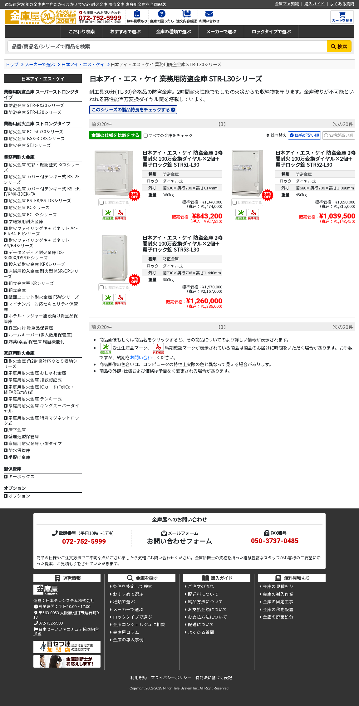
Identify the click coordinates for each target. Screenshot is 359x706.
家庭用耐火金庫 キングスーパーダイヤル (41, 408)
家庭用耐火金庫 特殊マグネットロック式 (41, 420)
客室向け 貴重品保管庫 (30, 328)
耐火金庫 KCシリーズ (29, 207)
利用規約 (138, 677)
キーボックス (21, 476)
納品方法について (205, 601)
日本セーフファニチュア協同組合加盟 (66, 631)
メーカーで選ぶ (221, 31)
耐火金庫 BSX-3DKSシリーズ (36, 138)
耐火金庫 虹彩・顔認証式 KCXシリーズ (42, 167)
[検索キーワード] (167, 46)
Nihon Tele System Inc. (181, 688)
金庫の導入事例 (128, 639)
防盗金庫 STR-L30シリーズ (34, 112)
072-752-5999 (84, 541)
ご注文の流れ (201, 586)
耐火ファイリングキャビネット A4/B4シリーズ (37, 242)
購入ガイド (314, 4)
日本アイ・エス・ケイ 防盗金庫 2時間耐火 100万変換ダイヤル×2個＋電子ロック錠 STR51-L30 (182, 158)
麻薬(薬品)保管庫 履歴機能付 (36, 341)
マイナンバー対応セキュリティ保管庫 (41, 306)
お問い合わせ (143, 357)
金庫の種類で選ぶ (173, 31)
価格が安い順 (307, 135)
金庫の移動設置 (278, 609)
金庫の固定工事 (278, 601)
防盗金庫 (171, 174)
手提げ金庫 (19, 457)
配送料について (203, 594)
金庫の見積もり (278, 586)
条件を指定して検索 (132, 586)
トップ (11, 64)
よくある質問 (342, 4)
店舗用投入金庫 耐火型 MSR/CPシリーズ (41, 273)
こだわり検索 (81, 31)
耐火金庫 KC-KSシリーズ (32, 214)
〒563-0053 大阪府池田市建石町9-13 (66, 615)
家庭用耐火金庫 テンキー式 (35, 398)
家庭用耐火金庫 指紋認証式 (35, 379)
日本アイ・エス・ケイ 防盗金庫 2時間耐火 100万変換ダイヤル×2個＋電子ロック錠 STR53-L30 (182, 243)
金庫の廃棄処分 (278, 617)
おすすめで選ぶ (125, 31)
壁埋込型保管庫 (23, 436)
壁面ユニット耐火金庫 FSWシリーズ (43, 297)
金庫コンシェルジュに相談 (139, 624)
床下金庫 (17, 429)
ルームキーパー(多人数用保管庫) (40, 334)
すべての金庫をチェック (171, 135)
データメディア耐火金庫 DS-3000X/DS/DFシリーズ (34, 255)
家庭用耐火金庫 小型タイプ (35, 443)
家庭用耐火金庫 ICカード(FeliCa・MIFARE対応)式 (39, 389)
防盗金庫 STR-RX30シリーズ (36, 105)
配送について (201, 624)
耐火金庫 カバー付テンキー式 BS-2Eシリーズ (42, 179)
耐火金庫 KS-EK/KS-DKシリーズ (39, 200)
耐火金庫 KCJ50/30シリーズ (35, 131)
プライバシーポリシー (171, 677)
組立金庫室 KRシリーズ (31, 283)
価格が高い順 (341, 135)
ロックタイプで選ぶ (271, 31)
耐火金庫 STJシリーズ (29, 145)
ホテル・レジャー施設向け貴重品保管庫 (41, 318)
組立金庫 (17, 290)
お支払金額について (207, 609)
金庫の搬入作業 (278, 594)
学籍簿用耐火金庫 (25, 221)
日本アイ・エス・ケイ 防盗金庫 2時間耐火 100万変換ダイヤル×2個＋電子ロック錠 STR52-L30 (315, 158)
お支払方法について (207, 617)
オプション (19, 496)
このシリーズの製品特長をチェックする (130, 109)
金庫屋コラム (126, 632)
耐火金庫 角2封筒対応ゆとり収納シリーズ (40, 363)
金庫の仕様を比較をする (115, 135)
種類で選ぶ (124, 601)
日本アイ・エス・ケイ (83, 64)
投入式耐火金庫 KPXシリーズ (36, 264)
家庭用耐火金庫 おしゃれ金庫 (37, 373)
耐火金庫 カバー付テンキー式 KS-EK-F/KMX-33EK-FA (42, 191)
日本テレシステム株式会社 (70, 600)
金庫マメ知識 (287, 4)
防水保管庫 (19, 450)
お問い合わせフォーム (179, 541)
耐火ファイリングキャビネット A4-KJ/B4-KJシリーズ (41, 231)
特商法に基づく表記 (213, 677)
